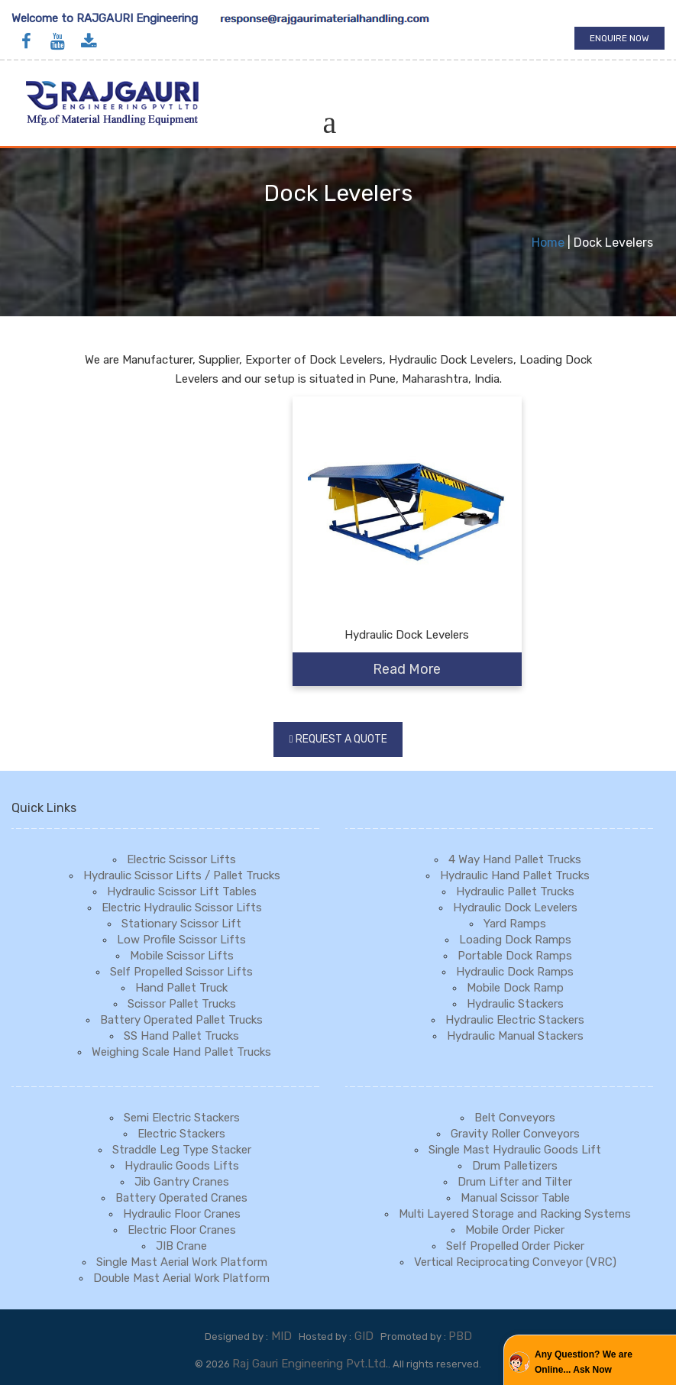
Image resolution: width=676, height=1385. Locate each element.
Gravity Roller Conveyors (515, 1134)
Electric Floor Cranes (182, 1230)
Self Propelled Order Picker (515, 1246)
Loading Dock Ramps (515, 940)
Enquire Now (619, 38)
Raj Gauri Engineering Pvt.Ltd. (310, 1363)
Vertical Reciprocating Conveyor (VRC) (515, 1262)
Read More (407, 669)
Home (548, 242)
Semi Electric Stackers (182, 1118)
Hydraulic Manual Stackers (515, 1036)
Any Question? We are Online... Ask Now (583, 1362)
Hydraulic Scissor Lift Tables (182, 891)
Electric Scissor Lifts (181, 859)
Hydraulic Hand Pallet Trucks (515, 875)
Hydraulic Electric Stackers (514, 1020)
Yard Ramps (515, 923)
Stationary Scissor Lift (181, 923)
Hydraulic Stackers (515, 1004)
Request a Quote (341, 739)
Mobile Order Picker (514, 1230)
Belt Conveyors (514, 1118)
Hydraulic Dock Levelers (515, 907)
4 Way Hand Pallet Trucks (514, 859)
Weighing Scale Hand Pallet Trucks (181, 1052)
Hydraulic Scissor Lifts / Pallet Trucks (181, 875)
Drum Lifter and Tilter (515, 1182)
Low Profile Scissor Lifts (181, 940)
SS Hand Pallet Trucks (181, 1036)
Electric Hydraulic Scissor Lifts (182, 907)
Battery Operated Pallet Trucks (181, 1020)
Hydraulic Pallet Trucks (515, 891)
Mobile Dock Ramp (515, 988)
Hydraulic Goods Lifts (182, 1166)
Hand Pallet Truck (181, 988)
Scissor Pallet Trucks (182, 1004)
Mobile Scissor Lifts (182, 956)
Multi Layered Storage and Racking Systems (515, 1214)
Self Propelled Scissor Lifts (181, 972)
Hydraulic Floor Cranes (182, 1214)
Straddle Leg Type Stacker (181, 1150)
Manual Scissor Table (515, 1198)
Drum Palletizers (515, 1166)
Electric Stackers (181, 1134)
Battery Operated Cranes (181, 1198)
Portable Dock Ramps (515, 956)
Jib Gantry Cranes (181, 1182)
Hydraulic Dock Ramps (515, 972)
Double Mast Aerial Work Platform (181, 1278)
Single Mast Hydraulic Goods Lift (515, 1150)
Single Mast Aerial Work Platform (181, 1262)
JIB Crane (181, 1246)
